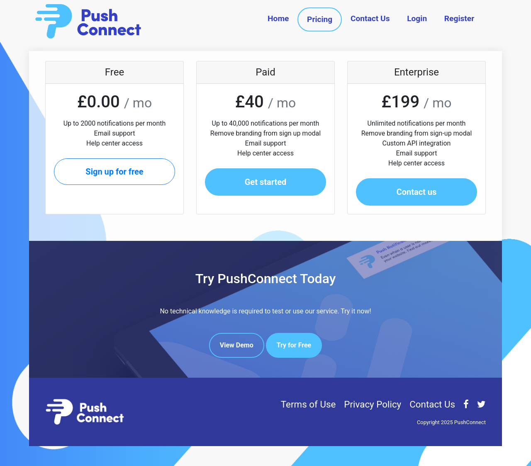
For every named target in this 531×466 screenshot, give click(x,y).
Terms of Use (308, 404)
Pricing (319, 19)
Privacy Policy (372, 404)
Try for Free (294, 345)
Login (417, 18)
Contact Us (370, 18)
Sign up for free (114, 172)
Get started (266, 182)
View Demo (236, 345)
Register (459, 18)
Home (278, 18)
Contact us (417, 192)
